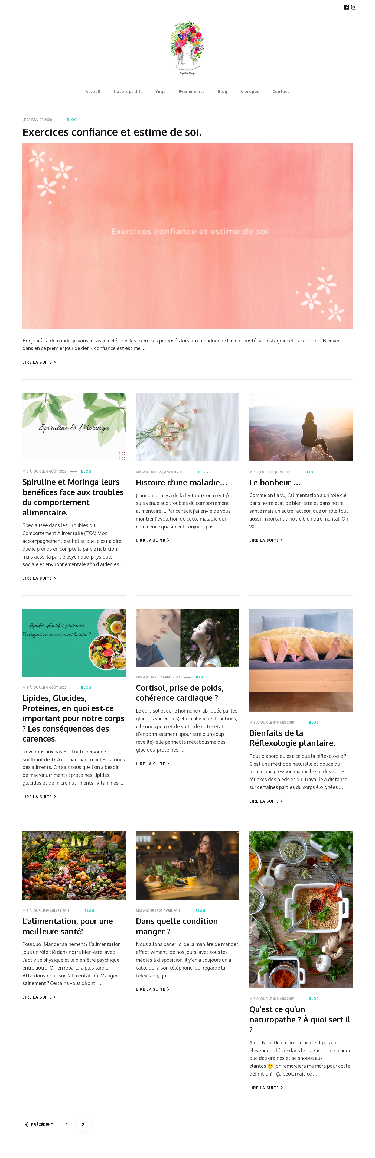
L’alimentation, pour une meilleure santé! (69, 936)
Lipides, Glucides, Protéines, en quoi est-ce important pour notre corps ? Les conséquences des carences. (71, 728)
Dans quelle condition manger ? (178, 936)
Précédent (39, 1135)
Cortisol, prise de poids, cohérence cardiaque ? (180, 702)
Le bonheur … (276, 482)
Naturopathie (128, 91)
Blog (222, 91)
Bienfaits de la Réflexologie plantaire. (293, 747)
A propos (249, 91)
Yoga (161, 91)
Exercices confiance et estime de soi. (117, 131)
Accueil (93, 91)
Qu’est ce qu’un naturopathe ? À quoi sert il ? (298, 1029)
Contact (280, 91)
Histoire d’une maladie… (183, 482)
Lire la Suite (39, 362)
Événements (192, 91)
